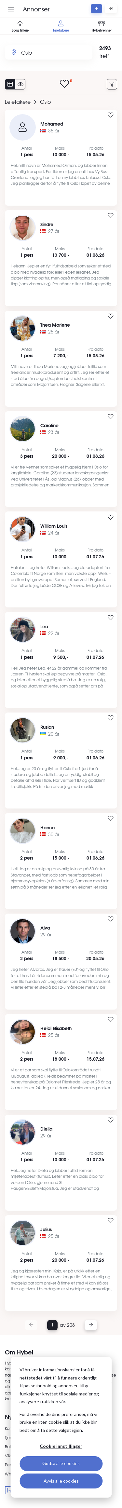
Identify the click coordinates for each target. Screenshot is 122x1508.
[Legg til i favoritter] (110, 115)
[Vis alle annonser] (10, 84)
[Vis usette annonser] (20, 84)
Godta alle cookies (61, 1463)
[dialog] (61, 1427)
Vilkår (10, 1456)
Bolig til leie (20, 26)
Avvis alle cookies (61, 1481)
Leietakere (61, 26)
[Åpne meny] (11, 9)
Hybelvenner (101, 26)
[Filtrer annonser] (112, 84)
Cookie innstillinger (61, 1446)
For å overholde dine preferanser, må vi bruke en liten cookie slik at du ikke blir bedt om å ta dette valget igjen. (58, 1422)
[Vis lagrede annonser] (66, 84)
